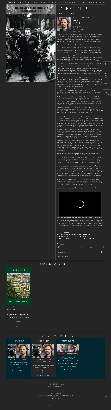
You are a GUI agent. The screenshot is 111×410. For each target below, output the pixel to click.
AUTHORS (106, 84)
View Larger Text (106, 398)
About (78, 2)
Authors (46, 2)
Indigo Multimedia (61, 405)
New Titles (29, 2)
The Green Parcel (14, 309)
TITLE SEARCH (106, 75)
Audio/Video (71, 2)
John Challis (11, 307)
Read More (18, 321)
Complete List (38, 2)
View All (22, 370)
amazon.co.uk (93, 247)
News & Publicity (55, 2)
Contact (101, 2)
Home (23, 2)
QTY (58, 243)
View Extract (61, 252)
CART (106, 65)
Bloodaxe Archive (92, 2)
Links (83, 2)
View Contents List (63, 256)
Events (64, 2)
